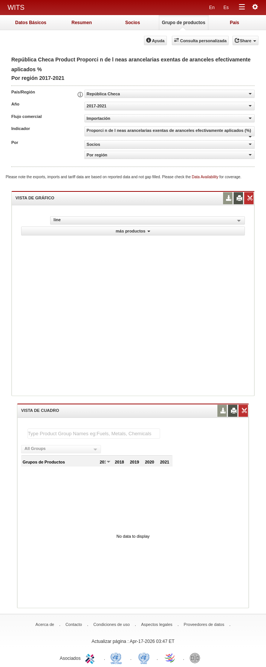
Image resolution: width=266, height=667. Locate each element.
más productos (133, 231)
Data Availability (205, 177)
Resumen (82, 22)
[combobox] (61, 449)
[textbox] (94, 433)
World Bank (196, 657)
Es (226, 7)
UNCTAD (117, 657)
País (234, 22)
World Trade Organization (170, 657)
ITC (91, 657)
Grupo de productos (183, 22)
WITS (16, 7)
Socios (132, 22)
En (212, 7)
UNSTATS (143, 657)
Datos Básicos (30, 22)
